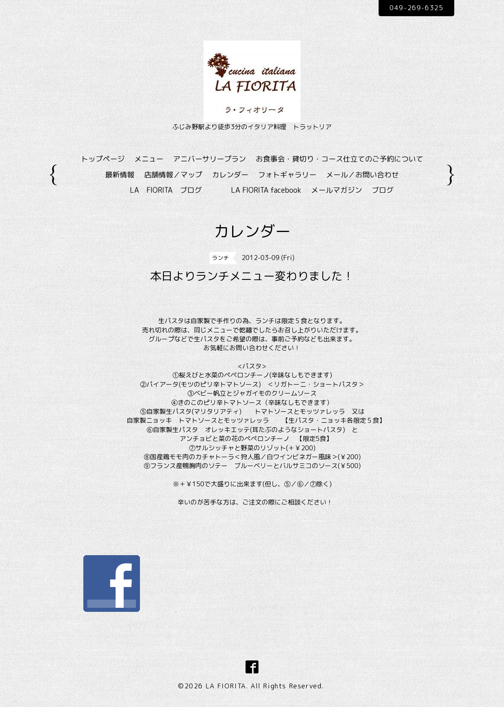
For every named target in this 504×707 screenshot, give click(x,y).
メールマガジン (336, 190)
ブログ (383, 190)
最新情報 (119, 175)
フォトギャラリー (287, 175)
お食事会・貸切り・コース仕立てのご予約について (339, 159)
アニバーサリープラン (209, 159)
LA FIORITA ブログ (177, 190)
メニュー (148, 159)
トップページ (103, 159)
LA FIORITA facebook (266, 190)
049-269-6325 (416, 7)
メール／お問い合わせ (362, 175)
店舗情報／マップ (173, 175)
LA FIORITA (225, 685)
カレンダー (230, 175)
